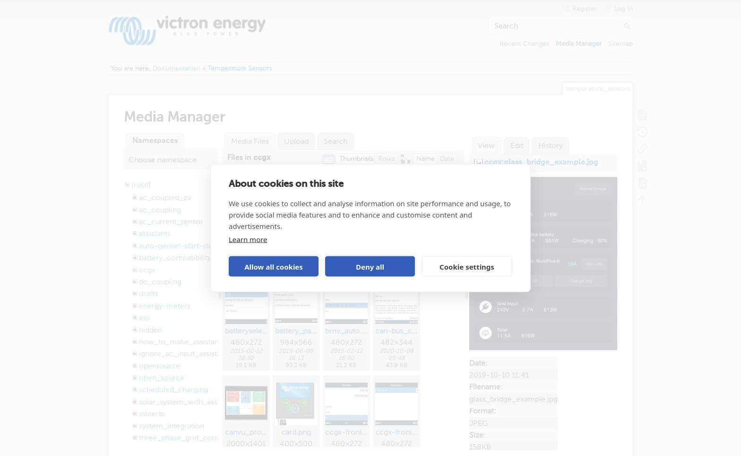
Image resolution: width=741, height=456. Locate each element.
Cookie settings (466, 266)
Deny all (370, 266)
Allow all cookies (273, 266)
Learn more (248, 239)
